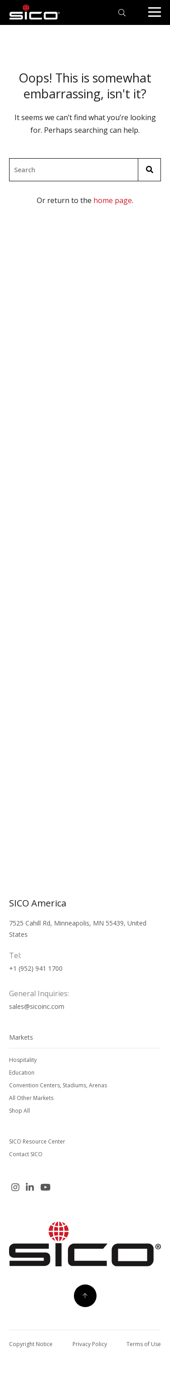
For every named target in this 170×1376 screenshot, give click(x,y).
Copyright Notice (31, 1344)
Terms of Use (143, 1344)
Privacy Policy (90, 1344)
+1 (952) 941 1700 (36, 968)
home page (112, 200)
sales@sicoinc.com (36, 1006)
